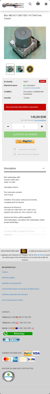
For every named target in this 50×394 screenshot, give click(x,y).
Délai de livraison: (10, 85)
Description (10, 168)
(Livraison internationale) (31, 88)
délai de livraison (39, 255)
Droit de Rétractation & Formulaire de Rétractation (20, 289)
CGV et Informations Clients (12, 300)
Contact (5, 272)
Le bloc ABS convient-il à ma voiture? (19, 232)
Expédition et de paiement (11, 283)
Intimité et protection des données (15, 294)
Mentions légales (8, 278)
